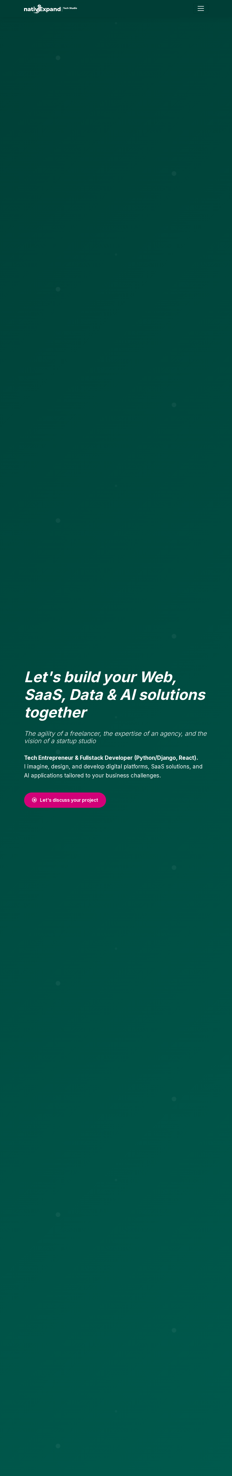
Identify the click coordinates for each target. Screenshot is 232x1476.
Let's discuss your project (65, 800)
